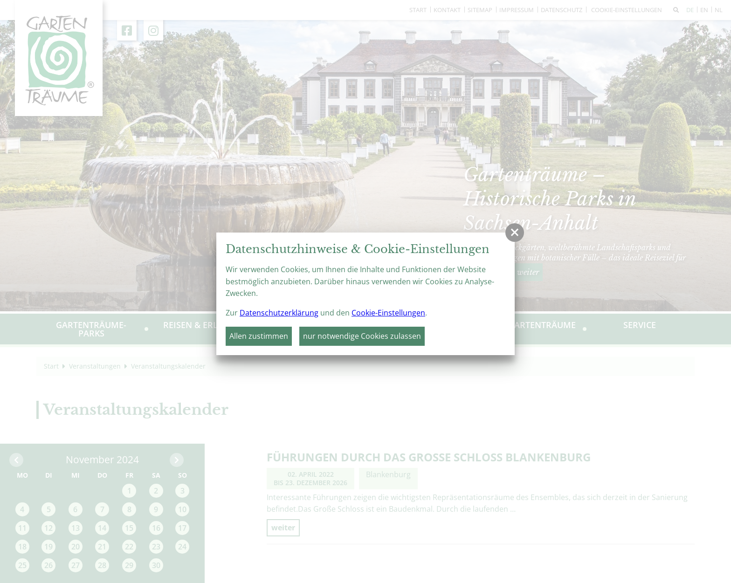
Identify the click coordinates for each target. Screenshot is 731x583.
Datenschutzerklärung (279, 313)
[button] (514, 232)
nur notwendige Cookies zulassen (362, 336)
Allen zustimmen (258, 336)
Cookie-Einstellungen (388, 313)
